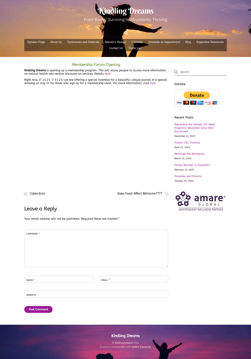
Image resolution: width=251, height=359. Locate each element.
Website (31, 295)
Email (105, 280)
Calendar (137, 42)
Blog (188, 42)
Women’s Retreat (115, 42)
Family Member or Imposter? (192, 165)
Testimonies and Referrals (83, 42)
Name (30, 280)
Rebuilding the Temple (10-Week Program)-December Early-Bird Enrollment (194, 128)
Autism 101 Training (187, 142)
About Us (56, 42)
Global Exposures (141, 347)
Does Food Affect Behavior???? (139, 193)
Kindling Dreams (124, 343)
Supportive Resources (210, 42)
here (107, 73)
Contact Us (116, 48)
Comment (33, 233)
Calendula (37, 193)
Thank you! (135, 48)
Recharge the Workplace (189, 153)
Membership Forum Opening (96, 64)
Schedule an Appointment (164, 42)
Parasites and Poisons (188, 176)
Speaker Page (36, 42)
